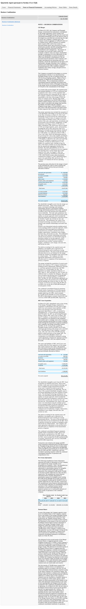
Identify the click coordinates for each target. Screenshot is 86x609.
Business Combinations (7, 25)
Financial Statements (14, 7)
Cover (4, 7)
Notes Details (73, 7)
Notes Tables (63, 7)
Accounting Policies (50, 7)
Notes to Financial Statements (32, 7)
